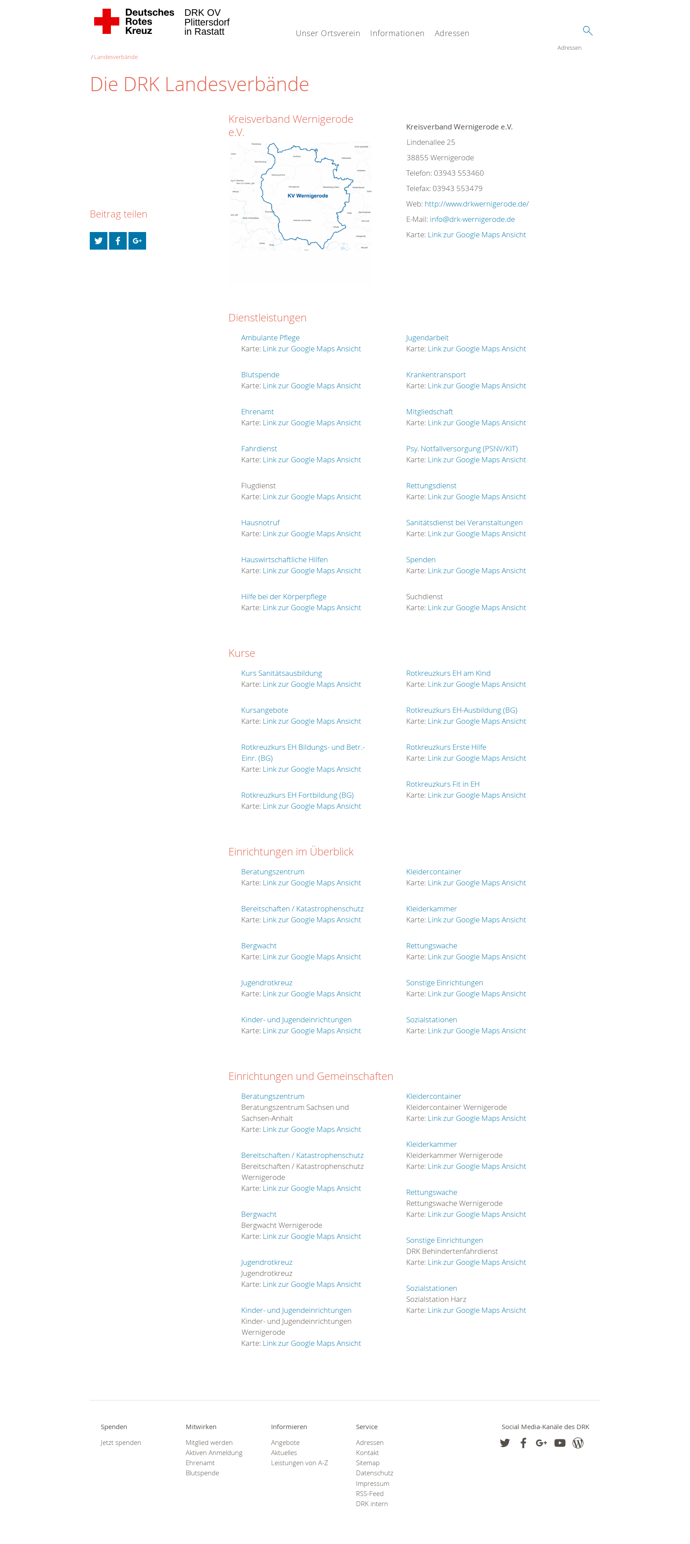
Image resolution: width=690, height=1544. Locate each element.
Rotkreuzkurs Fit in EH (443, 775)
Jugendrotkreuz (267, 974)
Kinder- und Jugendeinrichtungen (296, 1011)
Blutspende (260, 366)
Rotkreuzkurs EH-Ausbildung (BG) (462, 701)
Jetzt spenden (121, 1434)
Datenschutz (374, 1464)
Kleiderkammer (431, 900)
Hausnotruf (260, 514)
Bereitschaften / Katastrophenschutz (302, 900)
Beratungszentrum (273, 863)
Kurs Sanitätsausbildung (281, 665)
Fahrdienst (259, 440)
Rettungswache (431, 937)
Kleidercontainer (434, 863)
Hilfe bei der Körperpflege (284, 588)
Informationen (397, 33)
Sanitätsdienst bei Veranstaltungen (464, 514)
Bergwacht (259, 937)
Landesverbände (140, 48)
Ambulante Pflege (270, 329)
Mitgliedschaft (429, 403)
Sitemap (368, 1454)
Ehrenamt (257, 403)
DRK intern (372, 1495)
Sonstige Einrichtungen (444, 974)
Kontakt (367, 1444)
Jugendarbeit (427, 329)
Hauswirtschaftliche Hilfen (284, 551)
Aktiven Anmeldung (214, 1444)
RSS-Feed (370, 1485)
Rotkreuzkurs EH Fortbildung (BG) (297, 786)
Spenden (421, 551)
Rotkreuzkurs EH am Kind (448, 665)
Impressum (372, 1475)
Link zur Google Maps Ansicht (477, 226)
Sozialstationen (431, 1011)
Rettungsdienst (431, 477)
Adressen (452, 33)
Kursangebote (264, 701)
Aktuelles (284, 1444)
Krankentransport (436, 366)
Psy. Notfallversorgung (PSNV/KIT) (462, 440)
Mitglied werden (209, 1434)
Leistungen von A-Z (299, 1454)
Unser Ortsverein (328, 33)
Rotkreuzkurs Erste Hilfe (446, 738)
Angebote (285, 1434)
